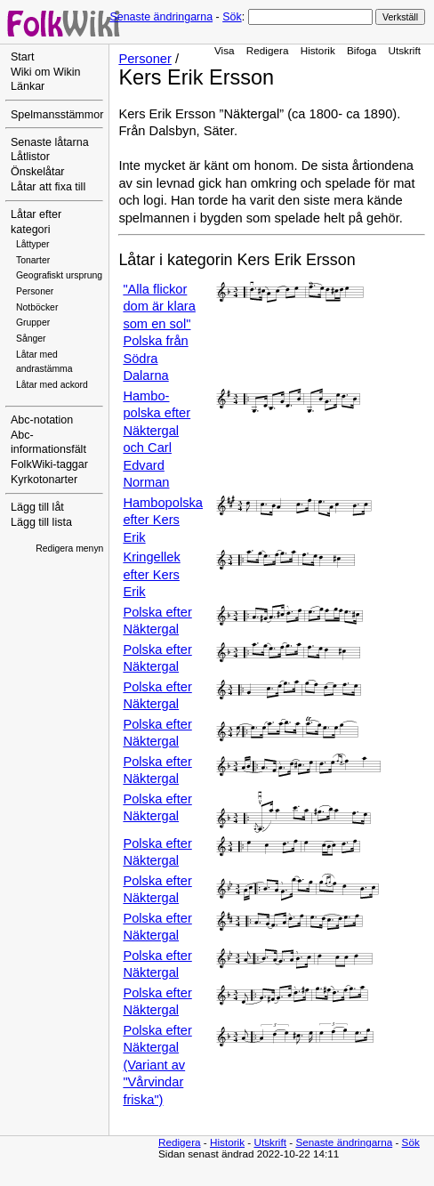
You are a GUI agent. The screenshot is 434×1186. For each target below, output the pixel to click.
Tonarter (33, 260)
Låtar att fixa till (48, 187)
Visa (224, 50)
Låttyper (33, 244)
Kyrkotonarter (44, 479)
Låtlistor (30, 156)
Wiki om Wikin (46, 72)
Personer (34, 291)
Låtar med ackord (52, 385)
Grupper (33, 322)
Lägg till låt (37, 507)
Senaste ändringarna (161, 17)
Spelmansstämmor (57, 115)
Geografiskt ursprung (59, 275)
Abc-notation (42, 420)
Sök (231, 17)
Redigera (267, 50)
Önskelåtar (38, 171)
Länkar (27, 86)
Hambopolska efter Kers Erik (163, 520)
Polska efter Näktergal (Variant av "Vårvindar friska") (157, 1065)
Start (22, 57)
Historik (318, 50)
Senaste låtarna (50, 142)
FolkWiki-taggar (49, 464)
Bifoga (361, 50)
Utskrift (405, 50)
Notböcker (37, 307)
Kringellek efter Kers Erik (151, 574)
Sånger (31, 338)
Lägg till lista (41, 522)
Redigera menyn (69, 548)
